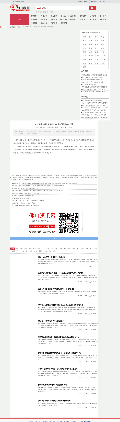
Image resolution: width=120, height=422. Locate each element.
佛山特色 (63, 16)
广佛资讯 (44, 16)
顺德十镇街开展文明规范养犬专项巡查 (51, 257)
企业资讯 (103, 16)
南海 (44, 12)
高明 (51, 12)
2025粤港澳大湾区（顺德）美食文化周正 (95, 115)
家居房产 (83, 16)
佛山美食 (73, 16)
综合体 (103, 59)
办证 (102, 52)
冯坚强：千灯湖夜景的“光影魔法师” (51, 321)
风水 (97, 55)
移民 (90, 59)
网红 (90, 63)
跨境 (102, 63)
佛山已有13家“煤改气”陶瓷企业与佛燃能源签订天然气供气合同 (60, 273)
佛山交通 (103, 19)
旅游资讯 (93, 16)
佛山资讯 (54, 16)
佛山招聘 (44, 19)
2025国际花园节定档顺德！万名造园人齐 (95, 87)
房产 (96, 40)
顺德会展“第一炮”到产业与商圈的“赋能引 (94, 75)
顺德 (41, 12)
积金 (96, 44)
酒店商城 (63, 23)
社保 (102, 44)
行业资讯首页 (11, 27)
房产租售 (54, 23)
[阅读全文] (51, 263)
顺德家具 (34, 16)
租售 (84, 40)
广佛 (84, 44)
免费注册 (21, 1)
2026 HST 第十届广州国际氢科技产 (93, 77)
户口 (84, 48)
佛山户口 (83, 19)
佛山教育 (93, 19)
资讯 (90, 37)
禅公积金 (34, 23)
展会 (18, 27)
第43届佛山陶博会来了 (89, 84)
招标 (96, 37)
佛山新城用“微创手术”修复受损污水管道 (52, 385)
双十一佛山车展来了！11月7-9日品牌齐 (94, 103)
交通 (96, 52)
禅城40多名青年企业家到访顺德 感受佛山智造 (54, 401)
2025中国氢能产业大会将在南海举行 (93, 82)
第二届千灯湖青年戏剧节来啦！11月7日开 (95, 107)
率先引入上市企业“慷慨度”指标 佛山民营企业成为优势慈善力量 (60, 305)
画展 (96, 63)
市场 (84, 63)
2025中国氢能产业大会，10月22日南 (93, 89)
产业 (96, 59)
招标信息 (54, 19)
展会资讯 (34, 19)
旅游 (102, 48)
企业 (90, 44)
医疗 (90, 52)
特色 (96, 48)
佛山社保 (44, 23)
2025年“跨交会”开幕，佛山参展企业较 (94, 91)
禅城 (37, 12)
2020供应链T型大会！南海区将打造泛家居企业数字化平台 (58, 337)
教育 (90, 48)
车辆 (103, 55)
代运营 (91, 55)
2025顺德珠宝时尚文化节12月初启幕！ (94, 110)
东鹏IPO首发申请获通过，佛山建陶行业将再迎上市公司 (57, 369)
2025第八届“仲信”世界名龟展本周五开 (94, 112)
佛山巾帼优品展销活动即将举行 (92, 100)
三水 (48, 12)
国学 (84, 37)
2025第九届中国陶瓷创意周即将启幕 (93, 80)
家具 (84, 67)
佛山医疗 (73, 19)
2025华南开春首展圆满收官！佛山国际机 (95, 117)
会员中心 (79, 1)
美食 (90, 40)
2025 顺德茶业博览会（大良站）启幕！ (94, 105)
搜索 (92, 8)
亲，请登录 (16, 1)
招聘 (102, 37)
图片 (84, 59)
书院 (84, 55)
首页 (19, 19)
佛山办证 (63, 19)
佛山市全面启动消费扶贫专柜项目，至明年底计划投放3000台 (59, 353)
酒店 (84, 52)
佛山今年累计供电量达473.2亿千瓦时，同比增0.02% (56, 289)
